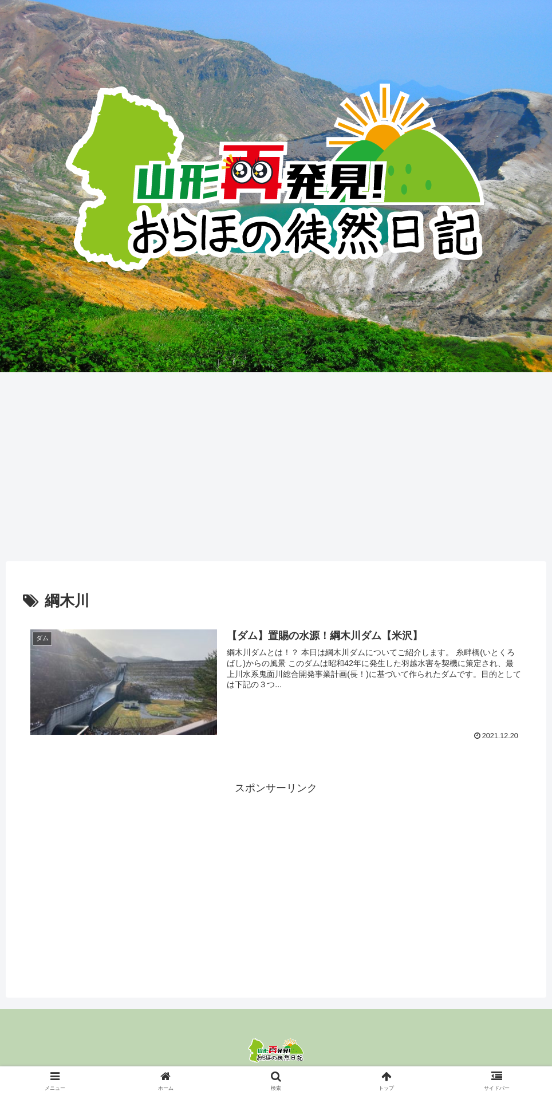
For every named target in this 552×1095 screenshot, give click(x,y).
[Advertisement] (276, 463)
